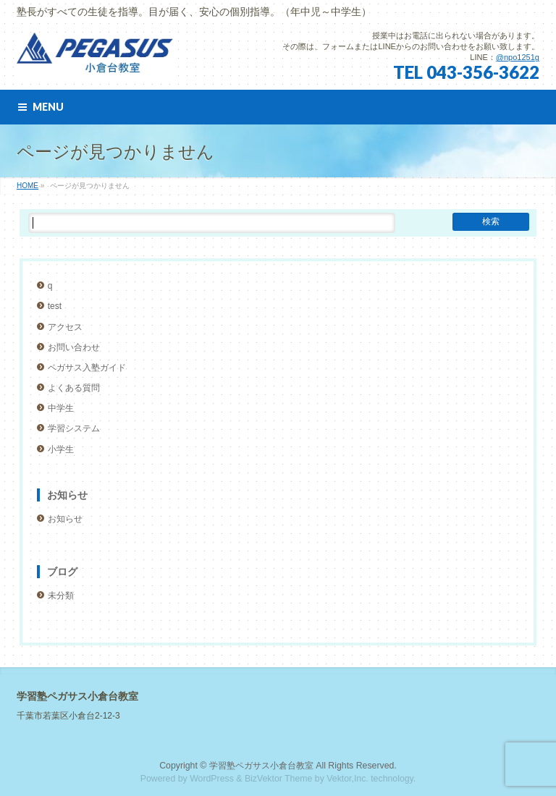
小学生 (61, 449)
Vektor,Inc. (347, 779)
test (55, 306)
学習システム (74, 428)
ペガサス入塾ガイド (87, 368)
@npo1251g (517, 57)
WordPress (212, 779)
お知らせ (67, 495)
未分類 (61, 595)
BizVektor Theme (279, 779)
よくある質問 (74, 388)
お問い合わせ (74, 347)
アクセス (65, 327)
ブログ (62, 571)
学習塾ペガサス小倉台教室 (261, 766)
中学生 (61, 408)
